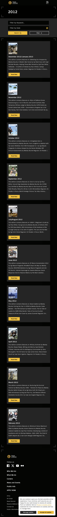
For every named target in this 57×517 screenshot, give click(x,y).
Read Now (14, 74)
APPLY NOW (11, 490)
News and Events (13, 483)
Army (8, 496)
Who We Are (11, 471)
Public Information (13, 509)
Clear (39, 33)
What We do (11, 475)
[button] (47, 3)
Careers (10, 479)
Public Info (11, 486)
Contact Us (10, 507)
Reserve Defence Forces (14, 504)
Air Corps (10, 498)
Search (17, 33)
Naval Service (11, 501)
